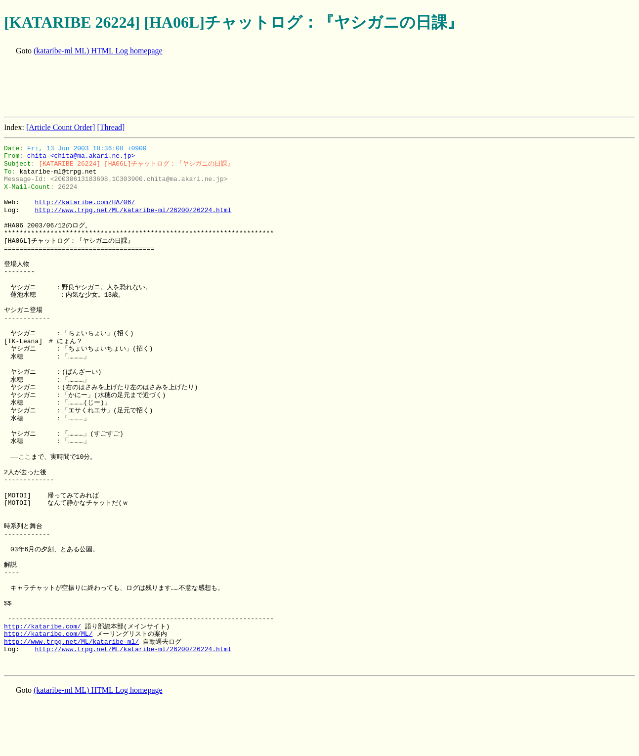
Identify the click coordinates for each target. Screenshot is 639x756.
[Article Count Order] (60, 127)
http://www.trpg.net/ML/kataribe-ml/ (71, 641)
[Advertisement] (184, 87)
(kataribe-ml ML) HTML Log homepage (98, 50)
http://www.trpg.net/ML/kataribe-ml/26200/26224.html (133, 210)
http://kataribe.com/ (42, 626)
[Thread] (111, 127)
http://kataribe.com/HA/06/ (85, 202)
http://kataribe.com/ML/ (48, 633)
